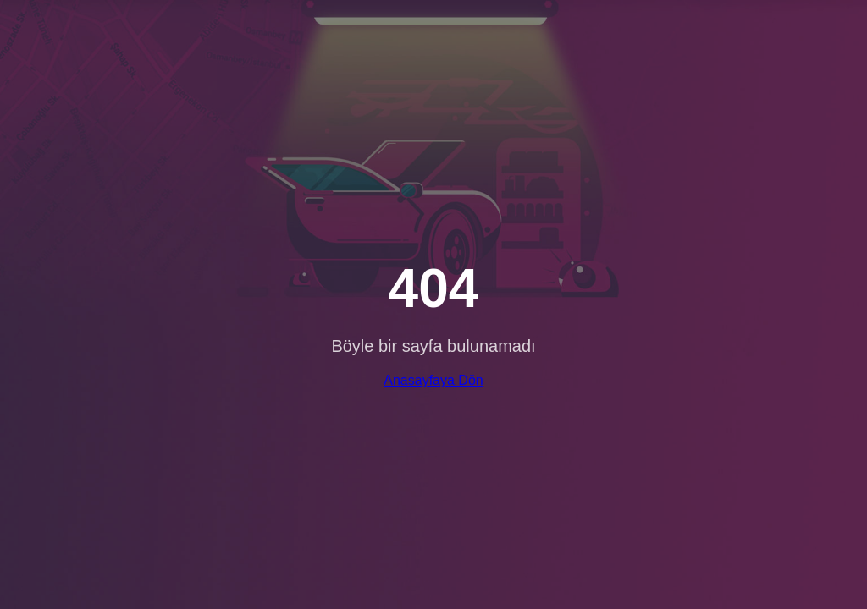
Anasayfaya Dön (433, 380)
